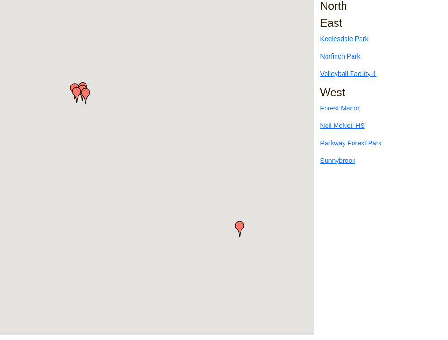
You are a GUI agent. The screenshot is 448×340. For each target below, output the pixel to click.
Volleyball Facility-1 (348, 73)
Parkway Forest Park (351, 143)
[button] (76, 95)
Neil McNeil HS (342, 125)
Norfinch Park (340, 56)
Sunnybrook (338, 160)
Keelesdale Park (344, 38)
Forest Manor (340, 108)
